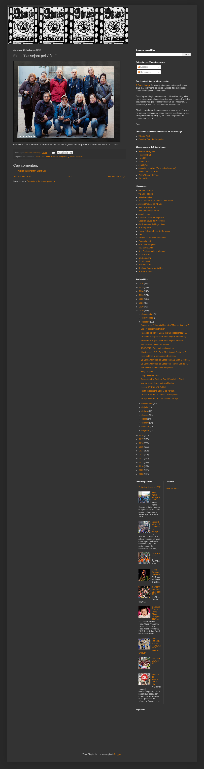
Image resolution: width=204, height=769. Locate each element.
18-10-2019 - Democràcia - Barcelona (157, 348)
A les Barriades (145, 197)
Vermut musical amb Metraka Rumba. (157, 383)
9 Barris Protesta (145, 194)
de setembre (147, 403)
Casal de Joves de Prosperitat (151, 221)
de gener (145, 430)
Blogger (117, 754)
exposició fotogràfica (59, 157)
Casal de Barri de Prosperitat (151, 139)
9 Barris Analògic (145, 190)
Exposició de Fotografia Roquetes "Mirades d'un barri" (165, 325)
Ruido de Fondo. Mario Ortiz (151, 268)
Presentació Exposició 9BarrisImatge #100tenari (162, 340)
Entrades (143, 67)
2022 (141, 299)
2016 (141, 443)
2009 (141, 470)
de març (145, 423)
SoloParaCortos (145, 271)
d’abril (144, 419)
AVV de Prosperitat (146, 207)
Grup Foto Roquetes (147, 244)
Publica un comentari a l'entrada (31, 171)
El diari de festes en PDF (149, 487)
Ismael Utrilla (144, 162)
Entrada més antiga (116, 176)
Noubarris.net (144, 254)
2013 (141, 455)
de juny (144, 411)
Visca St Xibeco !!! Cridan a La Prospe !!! (156, 527)
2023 (141, 295)
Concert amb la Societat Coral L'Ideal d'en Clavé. (162, 379)
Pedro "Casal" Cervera (148, 175)
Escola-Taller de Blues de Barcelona (154, 231)
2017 (141, 439)
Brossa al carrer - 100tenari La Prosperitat (159, 395)
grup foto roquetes (75, 157)
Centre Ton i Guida (42, 157)
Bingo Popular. (147, 371)
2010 (141, 466)
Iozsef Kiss (143, 158)
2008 (141, 474)
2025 (141, 287)
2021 (141, 303)
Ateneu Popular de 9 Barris (150, 204)
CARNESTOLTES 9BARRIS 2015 (156, 590)
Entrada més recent (23, 176)
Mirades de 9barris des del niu (155, 679)
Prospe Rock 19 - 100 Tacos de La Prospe (159, 398)
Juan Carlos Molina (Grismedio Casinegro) (157, 168)
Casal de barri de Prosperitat (151, 217)
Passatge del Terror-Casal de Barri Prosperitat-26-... (164, 333)
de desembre (147, 314)
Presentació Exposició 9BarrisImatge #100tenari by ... (164, 337)
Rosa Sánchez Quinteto (156, 572)
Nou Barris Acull (145, 248)
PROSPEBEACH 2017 (156, 661)
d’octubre (145, 322)
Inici (69, 176)
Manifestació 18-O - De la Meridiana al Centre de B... (164, 352)
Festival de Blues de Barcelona (152, 238)
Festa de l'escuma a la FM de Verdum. (158, 391)
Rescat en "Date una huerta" (153, 387)
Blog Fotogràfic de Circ (148, 211)
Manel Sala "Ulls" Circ (148, 172)
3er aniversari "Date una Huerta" (155, 344)
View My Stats (172, 488)
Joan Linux (143, 165)
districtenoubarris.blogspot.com (152, 224)
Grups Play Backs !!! (150, 375)
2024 (141, 291)
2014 (141, 451)
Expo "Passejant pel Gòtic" (153, 329)
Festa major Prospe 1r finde (156, 496)
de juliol (145, 407)
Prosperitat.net (144, 264)
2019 (141, 310)
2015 (141, 447)
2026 (141, 284)
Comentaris (144, 72)
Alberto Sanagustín (146, 151)
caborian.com (144, 214)
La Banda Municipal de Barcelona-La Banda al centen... (165, 360)
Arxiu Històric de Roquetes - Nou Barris (155, 201)
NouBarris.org (144, 258)
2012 (141, 458)
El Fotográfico (144, 227)
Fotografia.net (144, 241)
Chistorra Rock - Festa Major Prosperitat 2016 (156, 613)
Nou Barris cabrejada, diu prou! (152, 251)
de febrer (145, 426)
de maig (145, 415)
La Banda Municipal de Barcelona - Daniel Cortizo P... (164, 364)
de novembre (147, 318)
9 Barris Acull (144, 136)
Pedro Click (143, 178)
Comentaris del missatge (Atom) (41, 181)
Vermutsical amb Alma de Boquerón (157, 367)
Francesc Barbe (145, 155)
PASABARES (156, 554)
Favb (140, 234)
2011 (141, 462)
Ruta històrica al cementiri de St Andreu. (158, 356)
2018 (141, 435)
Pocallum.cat (144, 261)
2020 (141, 307)
